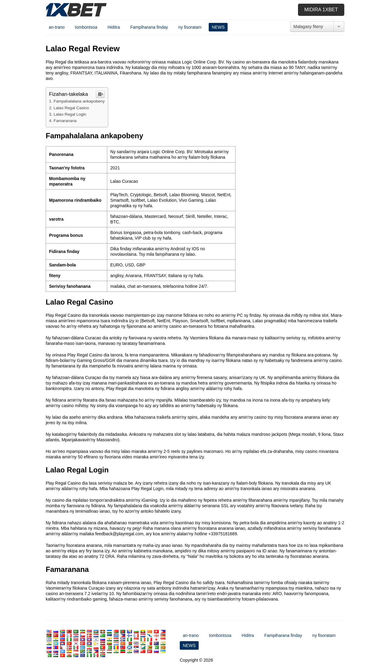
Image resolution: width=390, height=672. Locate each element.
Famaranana (65, 120)
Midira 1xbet (321, 9)
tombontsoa (86, 27)
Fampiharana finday (149, 27)
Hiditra (114, 27)
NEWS (218, 27)
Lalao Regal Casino (71, 108)
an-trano (57, 27)
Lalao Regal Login (70, 114)
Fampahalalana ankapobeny (79, 101)
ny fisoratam (189, 27)
